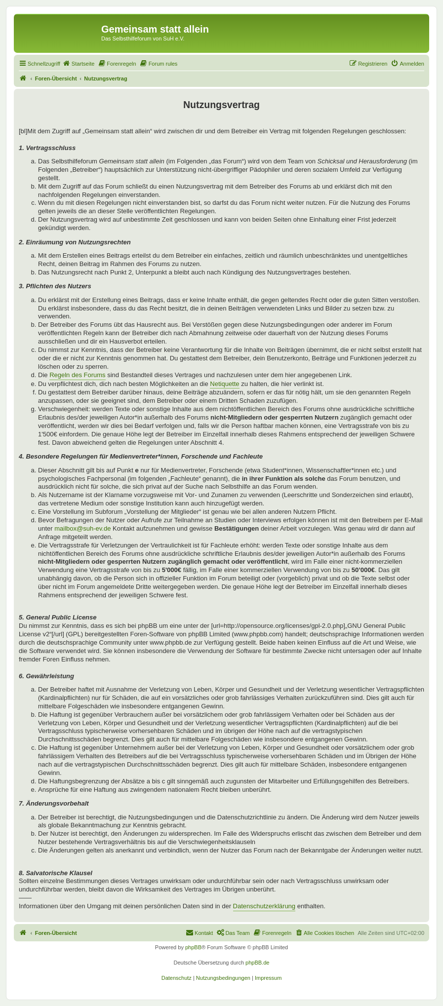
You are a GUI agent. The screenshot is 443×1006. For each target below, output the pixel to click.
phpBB (193, 947)
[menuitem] (78, 64)
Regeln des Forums (77, 375)
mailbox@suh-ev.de (82, 528)
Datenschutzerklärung (264, 906)
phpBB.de (257, 963)
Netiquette (224, 383)
